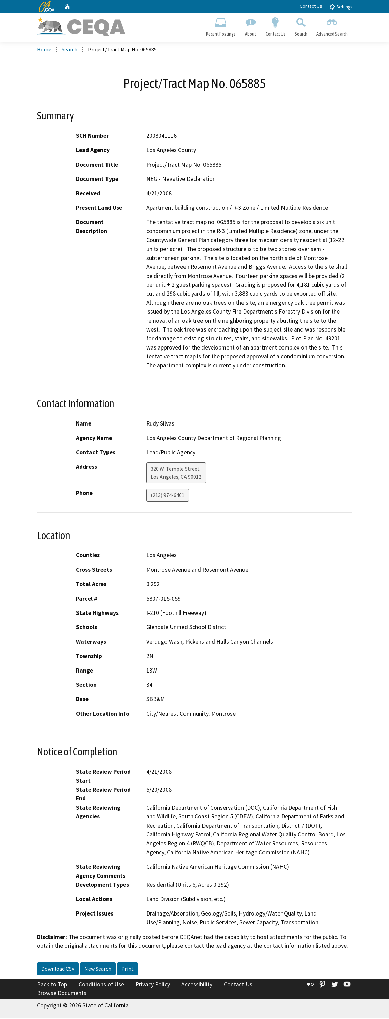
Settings (340, 6)
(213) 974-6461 (167, 496)
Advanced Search (332, 26)
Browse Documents (61, 994)
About (251, 26)
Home (44, 50)
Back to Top (52, 985)
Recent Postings (221, 26)
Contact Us (311, 6)
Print (127, 969)
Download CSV (57, 969)
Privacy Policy (153, 985)
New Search (97, 969)
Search (301, 26)
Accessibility (196, 985)
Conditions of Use (101, 985)
